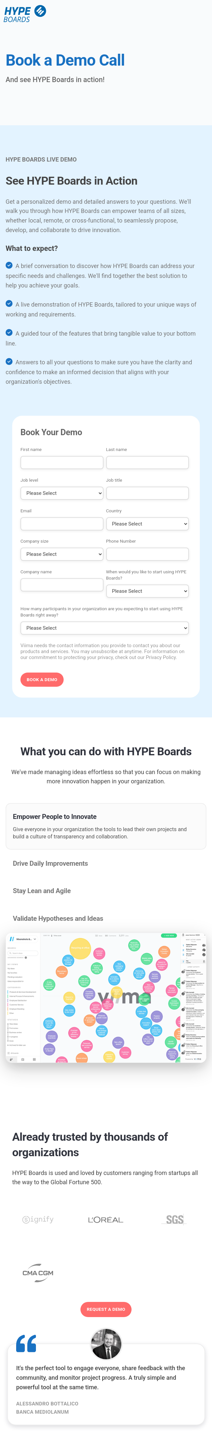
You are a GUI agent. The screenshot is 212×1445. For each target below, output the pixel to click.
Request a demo (106, 1309)
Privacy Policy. (161, 657)
